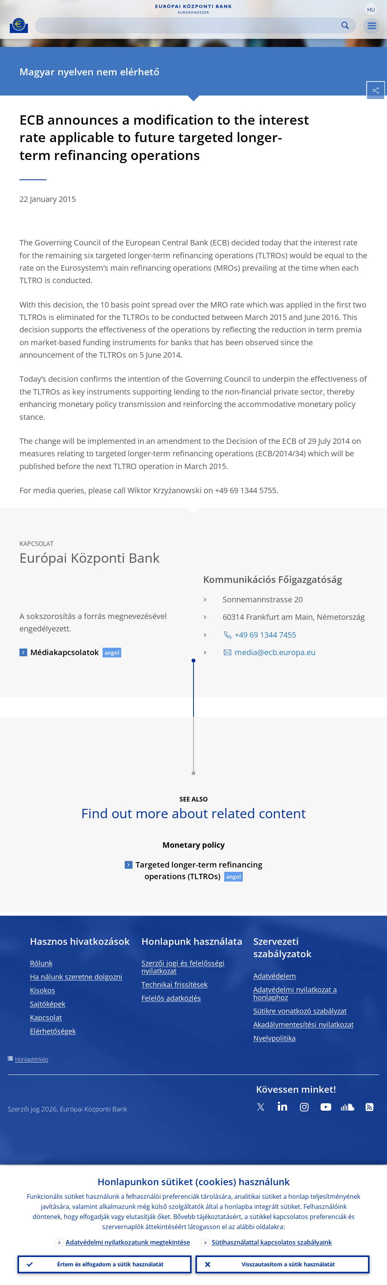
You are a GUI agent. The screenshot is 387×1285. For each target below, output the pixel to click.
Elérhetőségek (53, 1031)
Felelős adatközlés (171, 998)
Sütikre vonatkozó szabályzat (300, 1010)
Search (345, 25)
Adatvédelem (274, 976)
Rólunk (41, 963)
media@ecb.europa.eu (275, 652)
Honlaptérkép (31, 1059)
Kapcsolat (46, 1017)
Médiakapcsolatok (64, 652)
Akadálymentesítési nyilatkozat (303, 1024)
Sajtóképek (47, 1004)
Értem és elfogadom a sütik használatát (110, 1264)
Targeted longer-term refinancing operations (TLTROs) (199, 870)
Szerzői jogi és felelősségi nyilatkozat (183, 966)
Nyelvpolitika (274, 1038)
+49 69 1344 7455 (265, 634)
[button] (371, 9)
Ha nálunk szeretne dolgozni (76, 976)
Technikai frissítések (174, 984)
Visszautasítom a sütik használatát (288, 1264)
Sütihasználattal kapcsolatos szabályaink (272, 1241)
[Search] (189, 25)
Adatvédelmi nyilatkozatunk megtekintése (128, 1241)
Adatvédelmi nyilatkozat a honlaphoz (295, 993)
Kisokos (42, 990)
